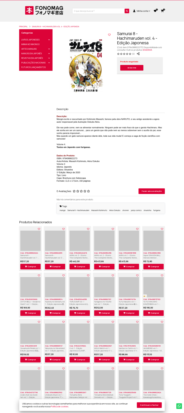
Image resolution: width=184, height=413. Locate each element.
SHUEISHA (147, 49)
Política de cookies (59, 406)
